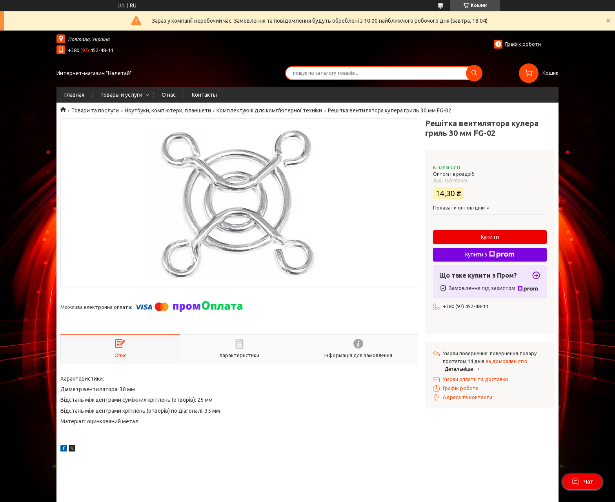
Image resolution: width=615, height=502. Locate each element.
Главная (74, 95)
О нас (169, 95)
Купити (490, 237)
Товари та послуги (95, 110)
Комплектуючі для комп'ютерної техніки (269, 110)
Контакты (204, 95)
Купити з (490, 254)
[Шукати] (474, 73)
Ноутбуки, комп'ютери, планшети (168, 110)
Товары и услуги (121, 95)
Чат (582, 481)
